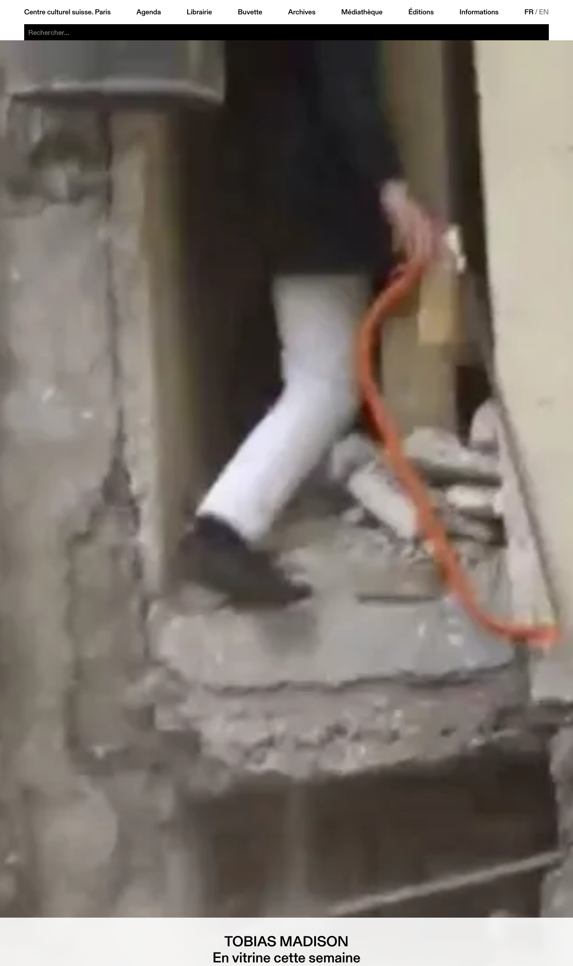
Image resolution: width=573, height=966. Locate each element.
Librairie (199, 12)
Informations (479, 12)
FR (529, 12)
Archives (301, 12)
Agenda (149, 12)
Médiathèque (361, 12)
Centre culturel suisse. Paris (67, 12)
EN (544, 12)
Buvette (250, 12)
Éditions (421, 12)
